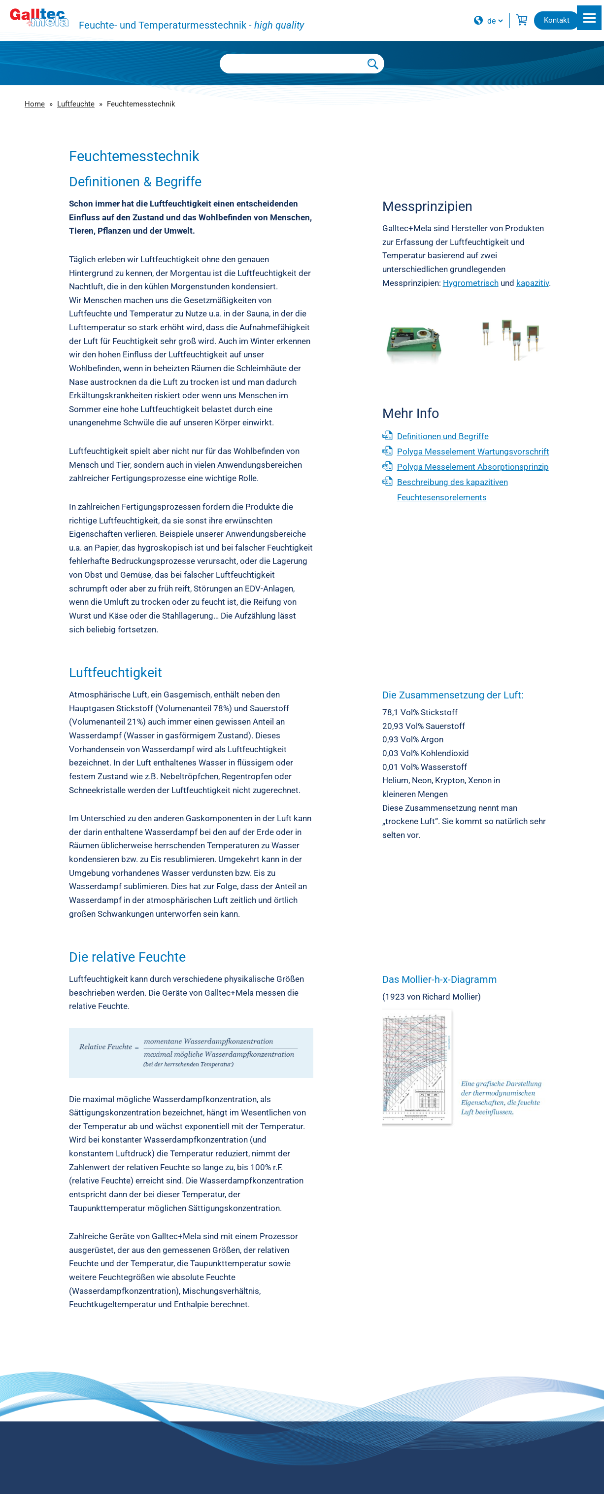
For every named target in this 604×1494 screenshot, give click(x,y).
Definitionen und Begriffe (443, 436)
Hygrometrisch (471, 283)
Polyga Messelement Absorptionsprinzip (473, 467)
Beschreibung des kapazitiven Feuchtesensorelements (452, 489)
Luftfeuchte (76, 104)
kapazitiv (532, 283)
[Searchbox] (291, 63)
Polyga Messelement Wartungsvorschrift (473, 451)
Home (35, 104)
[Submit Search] (373, 63)
